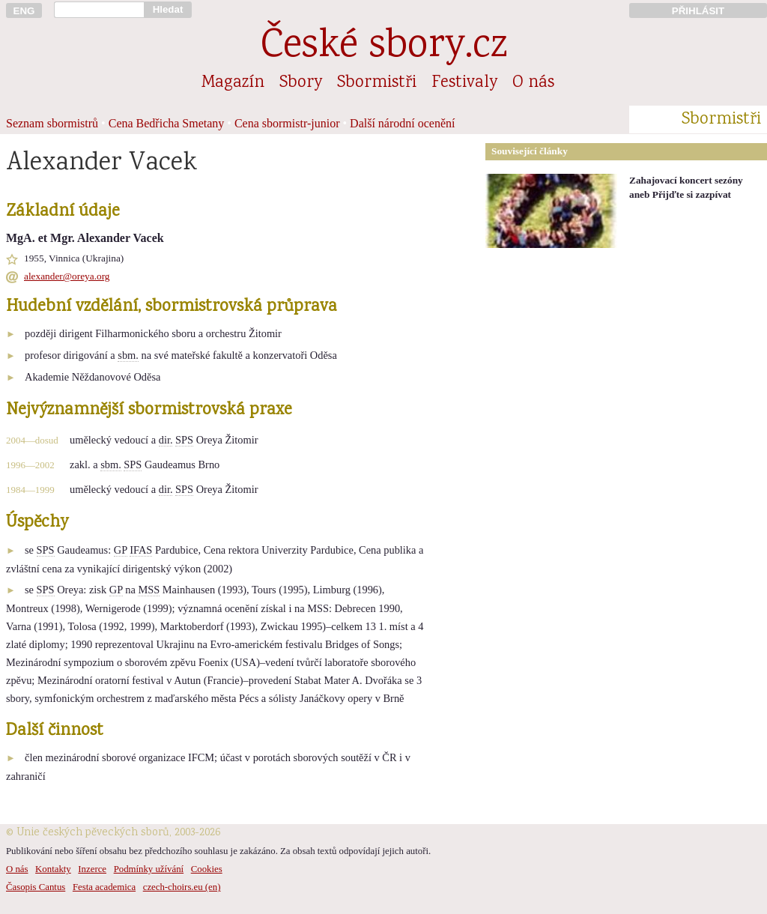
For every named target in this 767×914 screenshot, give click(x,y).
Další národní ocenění (402, 123)
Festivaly (464, 83)
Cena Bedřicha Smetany (167, 123)
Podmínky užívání (149, 869)
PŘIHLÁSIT (698, 10)
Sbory (300, 83)
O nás (533, 83)
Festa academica (104, 887)
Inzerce (92, 869)
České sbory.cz (384, 47)
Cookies (206, 869)
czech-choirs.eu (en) (182, 887)
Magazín (232, 83)
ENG (24, 10)
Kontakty (53, 869)
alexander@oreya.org (67, 276)
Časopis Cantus (35, 887)
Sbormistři (376, 83)
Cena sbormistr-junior (287, 123)
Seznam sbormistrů (52, 123)
